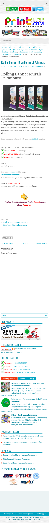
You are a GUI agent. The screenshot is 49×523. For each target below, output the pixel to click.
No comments (37, 66)
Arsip (32, 378)
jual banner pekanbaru (27, 52)
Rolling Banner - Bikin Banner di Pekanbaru (23, 62)
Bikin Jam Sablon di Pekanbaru (15, 225)
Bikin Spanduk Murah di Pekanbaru (16, 459)
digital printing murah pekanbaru (25, 50)
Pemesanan (13, 172)
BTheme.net (36, 519)
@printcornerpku (21, 366)
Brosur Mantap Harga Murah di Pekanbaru (19, 455)
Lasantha (39, 517)
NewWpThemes (17, 517)
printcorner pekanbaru (25, 349)
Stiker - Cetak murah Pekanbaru (24, 415)
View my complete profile (12, 352)
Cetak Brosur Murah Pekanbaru (15, 222)
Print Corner (23, 514)
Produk (22, 378)
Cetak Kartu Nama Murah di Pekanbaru (18, 463)
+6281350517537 (20, 363)
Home (4, 47)
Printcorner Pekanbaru (22, 369)
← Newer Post (8, 244)
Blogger (42, 514)
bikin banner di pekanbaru (19, 47)
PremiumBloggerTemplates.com (20, 519)
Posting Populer (9, 378)
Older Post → (41, 244)
